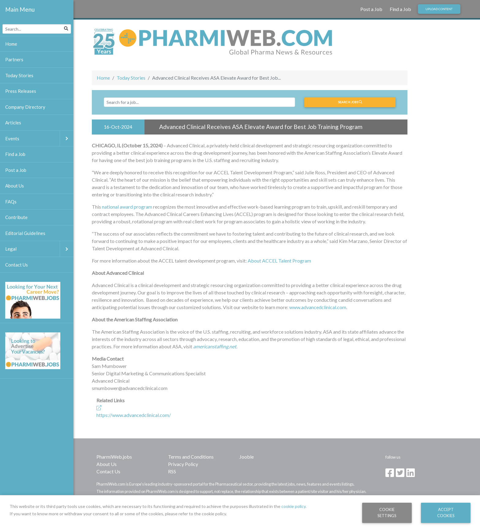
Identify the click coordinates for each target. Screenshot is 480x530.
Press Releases (20, 91)
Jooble (246, 457)
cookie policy (293, 506)
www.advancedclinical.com (317, 307)
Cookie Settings (386, 512)
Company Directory (25, 107)
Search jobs (350, 102)
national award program (127, 207)
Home (103, 78)
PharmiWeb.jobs (114, 457)
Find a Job (400, 9)
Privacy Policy (183, 464)
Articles (13, 122)
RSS (172, 471)
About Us (106, 464)
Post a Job (371, 9)
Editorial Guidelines (25, 233)
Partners (14, 59)
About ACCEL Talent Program (279, 260)
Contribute (16, 217)
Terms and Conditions (191, 457)
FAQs (11, 201)
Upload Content (439, 9)
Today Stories (131, 78)
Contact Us (108, 471)
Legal (39, 249)
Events (39, 138)
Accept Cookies (446, 512)
